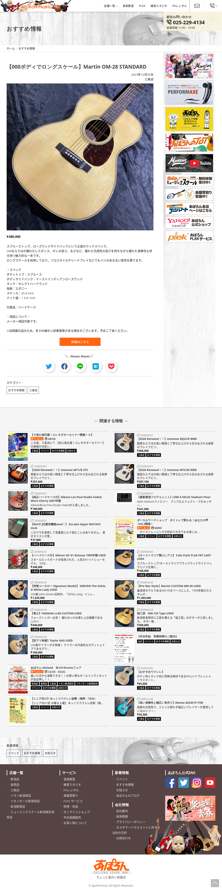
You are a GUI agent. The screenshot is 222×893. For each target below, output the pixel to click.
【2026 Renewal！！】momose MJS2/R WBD (167, 439)
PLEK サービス (73, 802)
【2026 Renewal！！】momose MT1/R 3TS (59, 470)
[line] (80, 366)
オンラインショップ (76, 813)
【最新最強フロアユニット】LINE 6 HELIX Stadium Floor (174, 497)
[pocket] (111, 366)
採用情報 (122, 818)
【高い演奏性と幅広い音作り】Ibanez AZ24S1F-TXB (170, 703)
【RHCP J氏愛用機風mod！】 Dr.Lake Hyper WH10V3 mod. (66, 527)
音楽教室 (128, 6)
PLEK (142, 6)
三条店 (149, 79)
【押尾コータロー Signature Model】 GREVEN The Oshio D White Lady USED (68, 588)
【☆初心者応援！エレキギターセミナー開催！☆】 (62, 435)
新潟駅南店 (18, 808)
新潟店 (15, 780)
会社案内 (122, 812)
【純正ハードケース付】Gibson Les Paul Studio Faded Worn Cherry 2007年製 (66, 499)
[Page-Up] (215, 883)
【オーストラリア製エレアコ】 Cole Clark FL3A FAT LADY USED (174, 557)
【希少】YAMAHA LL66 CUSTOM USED (56, 614)
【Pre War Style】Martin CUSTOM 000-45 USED (169, 587)
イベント (13, 754)
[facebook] (64, 366)
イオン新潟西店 (21, 797)
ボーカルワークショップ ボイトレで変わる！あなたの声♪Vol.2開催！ (172, 522)
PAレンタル (179, 6)
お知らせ (50, 754)
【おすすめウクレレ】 (150, 672)
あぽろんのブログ (128, 797)
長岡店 (15, 786)
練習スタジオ (159, 6)
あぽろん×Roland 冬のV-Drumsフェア (56, 668)
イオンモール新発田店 (25, 802)
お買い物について (75, 824)
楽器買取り (70, 797)
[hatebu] (96, 366)
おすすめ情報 (16, 390)
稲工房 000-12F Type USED (155, 614)
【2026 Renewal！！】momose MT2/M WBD (167, 470)
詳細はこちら (80, 342)
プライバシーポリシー (130, 823)
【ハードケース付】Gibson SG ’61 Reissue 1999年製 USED (68, 556)
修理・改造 (70, 808)
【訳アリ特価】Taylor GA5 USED (52, 641)
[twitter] (49, 366)
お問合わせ (123, 840)
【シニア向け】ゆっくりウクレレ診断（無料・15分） (64, 699)
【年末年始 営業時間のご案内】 (157, 637)
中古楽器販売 (72, 819)
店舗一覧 (110, 6)
